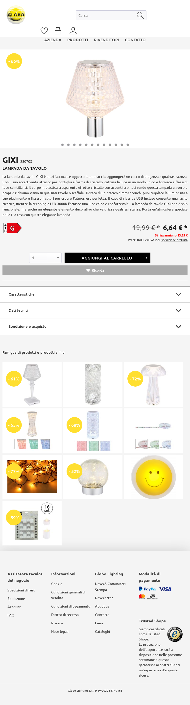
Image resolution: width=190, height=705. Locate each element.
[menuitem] (111, 16)
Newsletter (104, 597)
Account (14, 606)
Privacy (57, 623)
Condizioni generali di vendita (68, 595)
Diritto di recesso (65, 614)
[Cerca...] (111, 15)
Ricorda (95, 270)
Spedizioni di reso (21, 590)
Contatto (102, 614)
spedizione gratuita (174, 240)
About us (102, 606)
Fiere (99, 623)
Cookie (56, 583)
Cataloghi (102, 631)
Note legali (60, 631)
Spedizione (16, 598)
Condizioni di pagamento (70, 606)
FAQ (10, 615)
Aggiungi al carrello (114, 257)
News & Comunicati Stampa (110, 586)
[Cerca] (140, 15)
